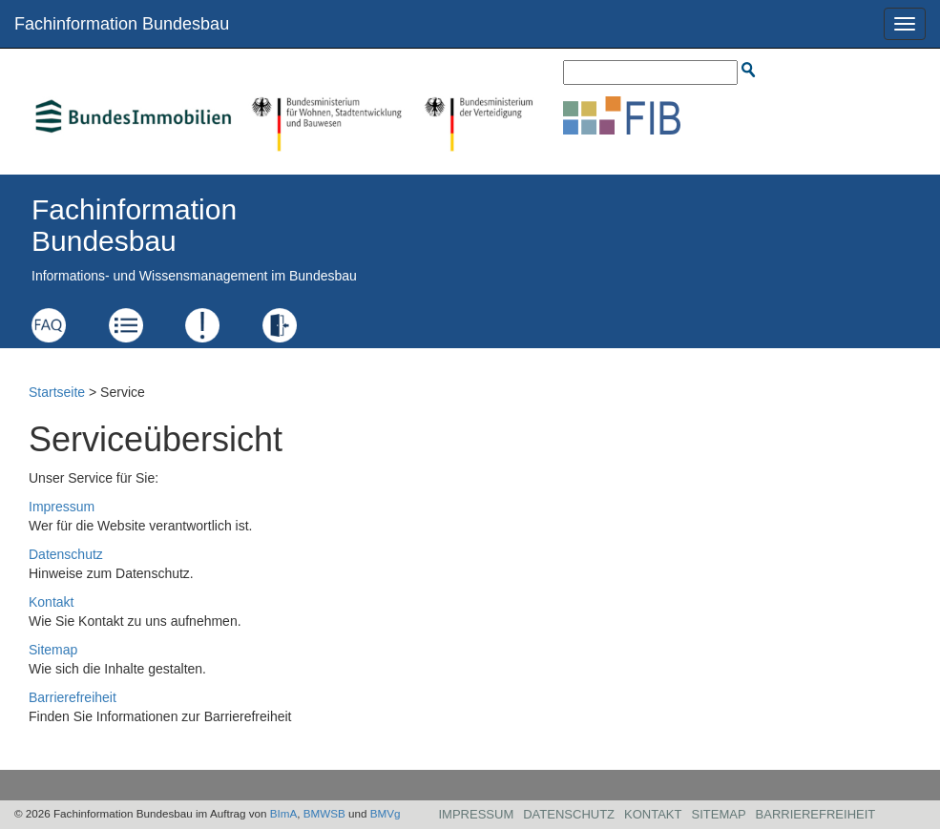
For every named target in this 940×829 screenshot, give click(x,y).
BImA (284, 813)
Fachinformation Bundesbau (121, 23)
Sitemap (53, 649)
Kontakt (51, 602)
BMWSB (324, 813)
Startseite (57, 392)
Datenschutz (66, 554)
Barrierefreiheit (72, 697)
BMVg (385, 813)
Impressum (61, 506)
